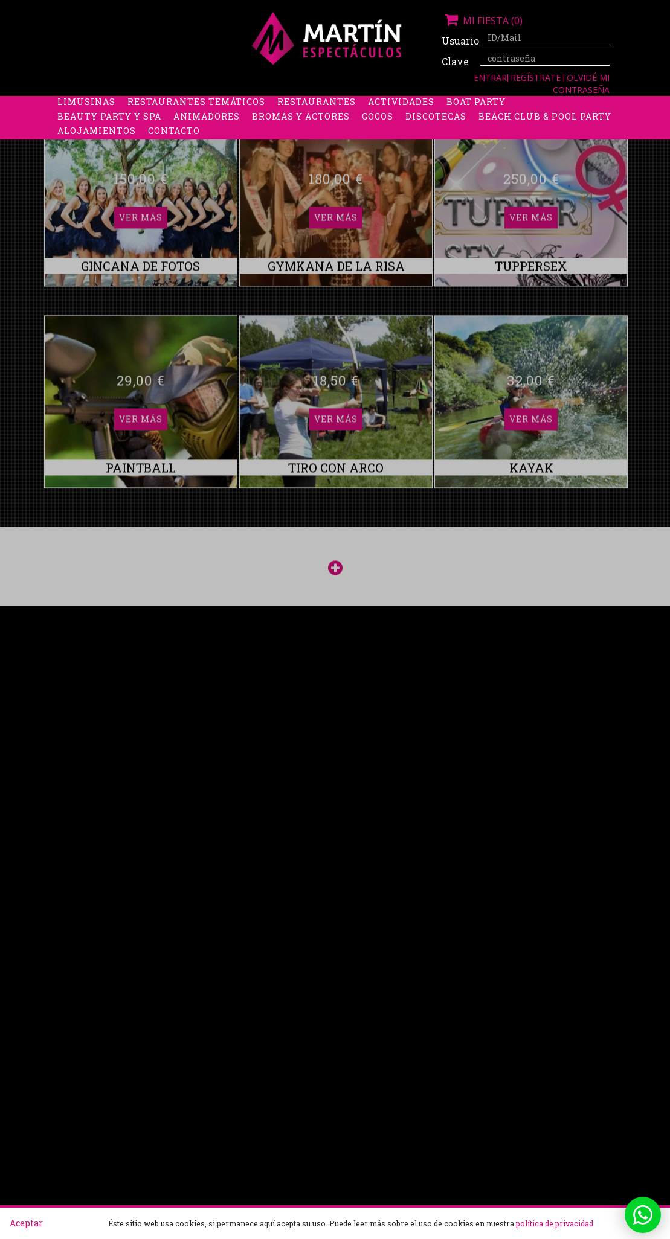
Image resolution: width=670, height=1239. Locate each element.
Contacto (174, 149)
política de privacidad (554, 1223)
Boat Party (476, 120)
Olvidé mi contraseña (581, 83)
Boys (508, 105)
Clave (455, 61)
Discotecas (435, 134)
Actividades (401, 120)
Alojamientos (96, 149)
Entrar (490, 77)
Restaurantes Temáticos (196, 120)
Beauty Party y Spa (109, 134)
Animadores (206, 134)
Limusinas (86, 120)
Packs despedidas (374, 105)
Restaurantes (316, 120)
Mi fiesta (482, 20)
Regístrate (537, 77)
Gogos (377, 134)
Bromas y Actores (301, 134)
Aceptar (26, 1223)
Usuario (456, 40)
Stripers (458, 105)
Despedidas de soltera (118, 105)
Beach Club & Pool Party (544, 134)
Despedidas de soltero (253, 105)
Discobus (558, 105)
